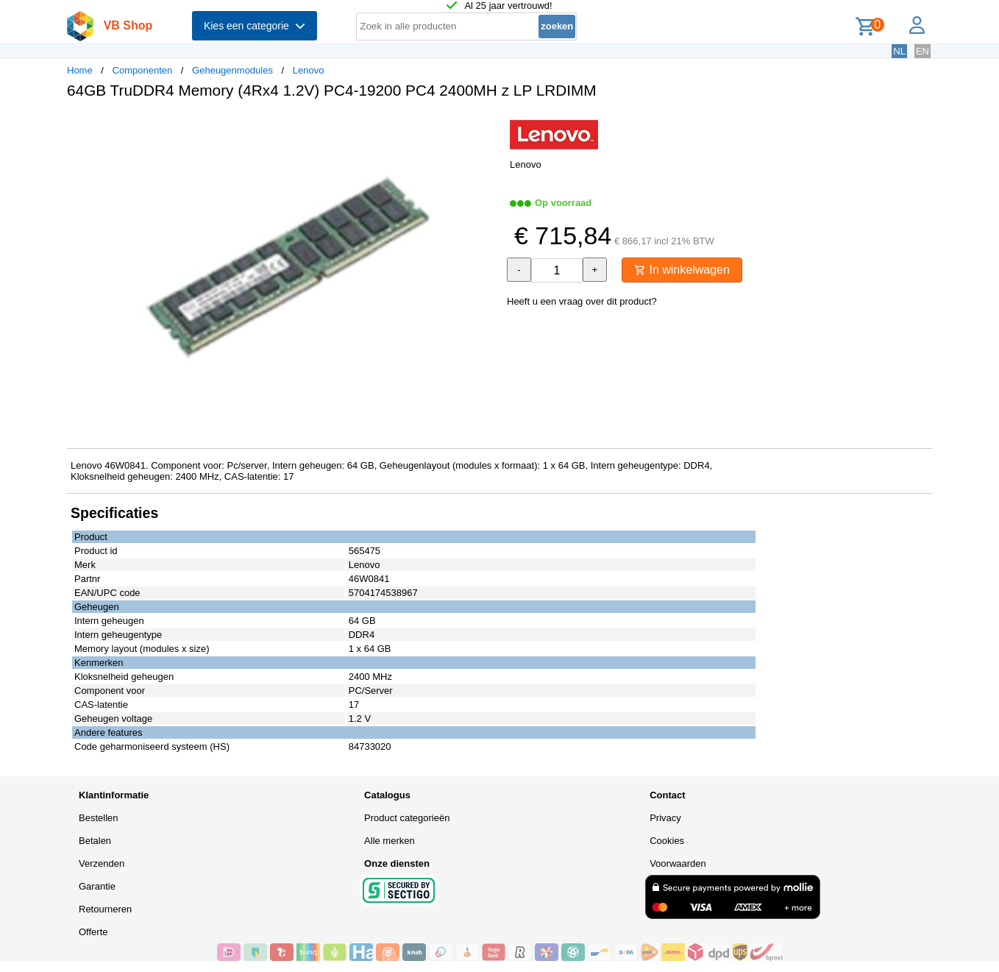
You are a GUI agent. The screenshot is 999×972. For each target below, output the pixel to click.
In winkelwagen (682, 269)
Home (80, 70)
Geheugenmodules (232, 70)
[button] (486, 126)
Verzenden (101, 863)
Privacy (665, 817)
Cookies (667, 840)
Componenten (143, 70)
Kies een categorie (254, 26)
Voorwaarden (678, 863)
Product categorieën (406, 817)
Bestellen (98, 817)
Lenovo (308, 70)
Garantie (97, 886)
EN (922, 51)
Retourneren (105, 909)
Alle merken (389, 840)
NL (899, 51)
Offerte (93, 931)
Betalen (95, 840)
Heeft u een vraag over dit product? (582, 301)
